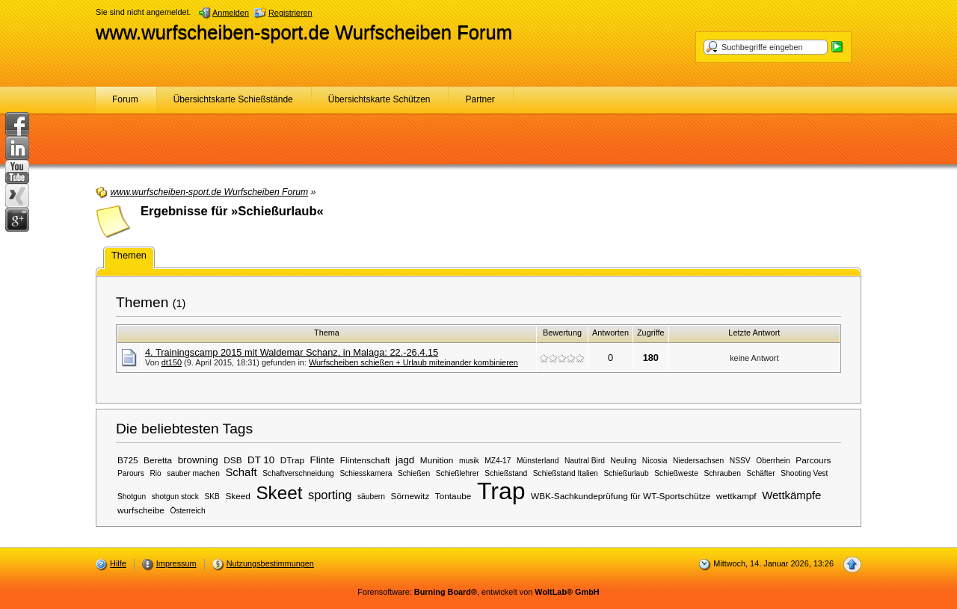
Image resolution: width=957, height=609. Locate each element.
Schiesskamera (365, 473)
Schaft (240, 472)
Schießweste (676, 473)
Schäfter (760, 473)
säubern (371, 496)
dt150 (171, 362)
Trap (501, 490)
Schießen (414, 473)
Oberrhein (773, 461)
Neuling (624, 461)
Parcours (813, 460)
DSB (232, 460)
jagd (405, 460)
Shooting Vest (804, 473)
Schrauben (722, 473)
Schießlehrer (457, 473)
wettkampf (736, 496)
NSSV (740, 461)
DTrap (292, 460)
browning (198, 460)
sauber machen (193, 473)
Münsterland (537, 461)
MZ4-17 (497, 461)
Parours (130, 473)
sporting (329, 494)
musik (469, 461)
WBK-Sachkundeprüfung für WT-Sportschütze (620, 496)
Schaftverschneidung (298, 473)
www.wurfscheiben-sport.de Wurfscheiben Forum (304, 32)
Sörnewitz (410, 496)
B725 (127, 460)
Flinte (322, 460)
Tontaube (453, 496)
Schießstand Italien (565, 473)
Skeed (237, 496)
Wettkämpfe (791, 495)
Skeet (279, 493)
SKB (211, 496)
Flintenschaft (365, 460)
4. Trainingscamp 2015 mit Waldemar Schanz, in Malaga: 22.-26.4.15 (291, 352)
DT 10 (260, 460)
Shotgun (131, 496)
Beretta (158, 460)
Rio (155, 473)
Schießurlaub (625, 473)
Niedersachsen (698, 461)
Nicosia (655, 461)
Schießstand (505, 473)
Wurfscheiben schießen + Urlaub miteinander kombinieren (413, 362)
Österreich (187, 511)
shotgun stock (175, 496)
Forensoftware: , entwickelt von (478, 591)
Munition (437, 460)
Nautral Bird (584, 461)
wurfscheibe (140, 510)
